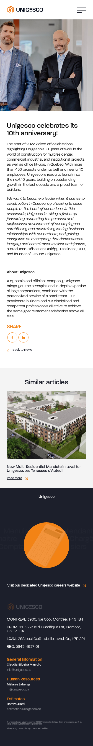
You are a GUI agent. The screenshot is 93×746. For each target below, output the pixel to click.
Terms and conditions (40, 729)
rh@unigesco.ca (18, 689)
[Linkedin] (23, 337)
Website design (24, 724)
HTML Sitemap (25, 729)
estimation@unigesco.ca (24, 709)
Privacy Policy (12, 729)
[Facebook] (12, 337)
